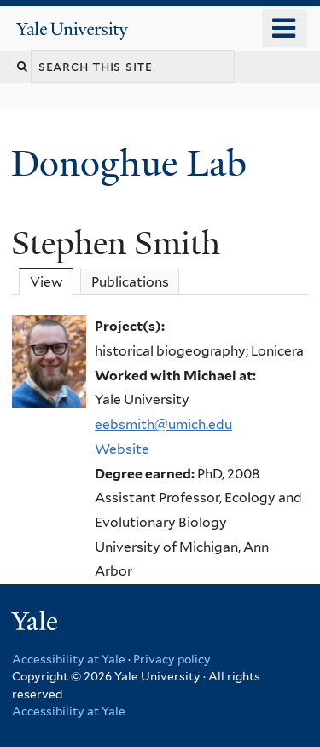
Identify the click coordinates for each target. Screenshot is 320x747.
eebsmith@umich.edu (163, 424)
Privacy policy (172, 659)
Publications (130, 282)
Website (122, 449)
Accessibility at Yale (68, 659)
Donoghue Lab (138, 163)
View (52, 281)
